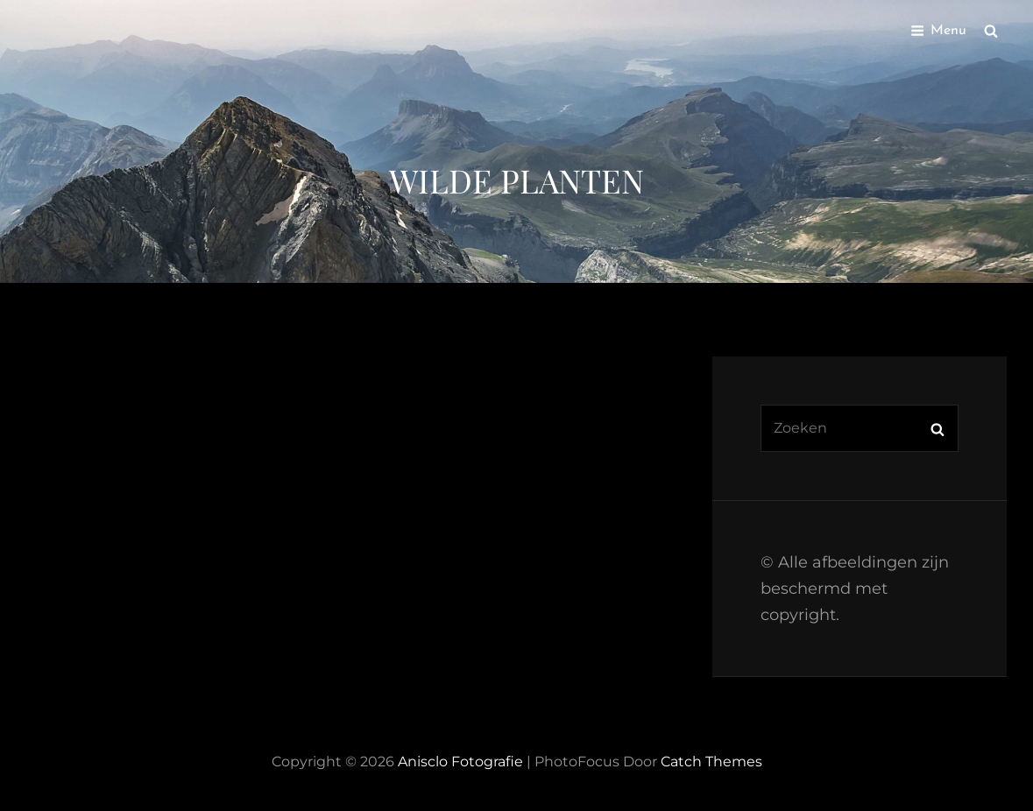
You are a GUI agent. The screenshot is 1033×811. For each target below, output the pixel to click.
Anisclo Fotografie (460, 761)
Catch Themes (711, 761)
